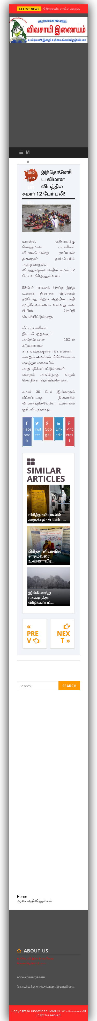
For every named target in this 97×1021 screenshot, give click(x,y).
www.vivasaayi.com (31, 977)
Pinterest (69, 432)
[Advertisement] (48, 96)
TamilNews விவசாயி (65, 1011)
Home (22, 896)
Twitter (37, 429)
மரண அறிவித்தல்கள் (34, 900)
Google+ (48, 429)
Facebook (27, 432)
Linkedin (59, 429)
